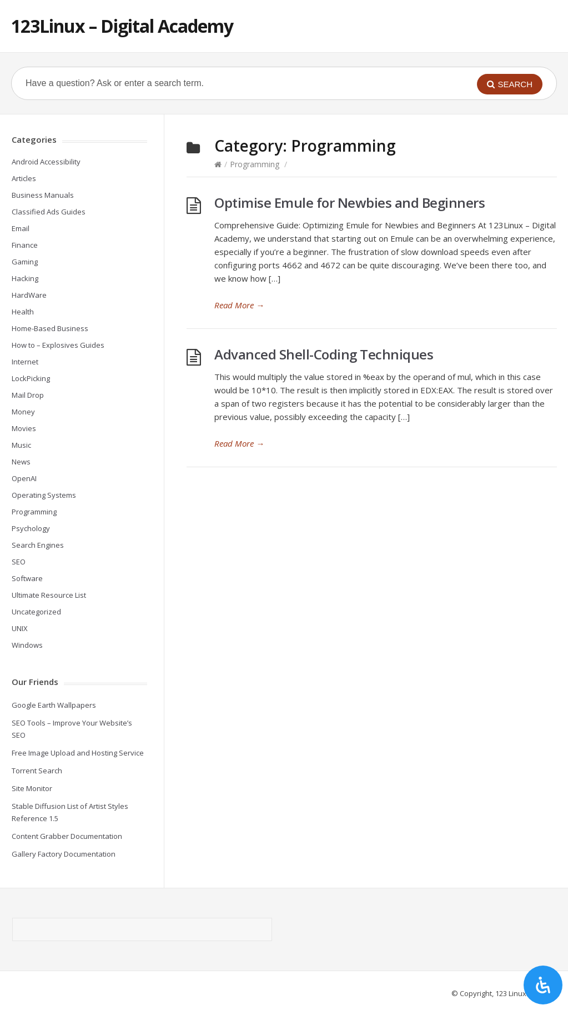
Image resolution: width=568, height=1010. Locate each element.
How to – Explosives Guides (58, 345)
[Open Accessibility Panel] (543, 985)
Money (23, 412)
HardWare (29, 295)
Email (20, 228)
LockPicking (31, 378)
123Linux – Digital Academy (122, 26)
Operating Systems (44, 495)
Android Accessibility (46, 162)
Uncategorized (36, 612)
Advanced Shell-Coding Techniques (323, 354)
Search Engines (38, 545)
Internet (25, 362)
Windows (27, 645)
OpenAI (24, 478)
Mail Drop (28, 395)
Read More (239, 305)
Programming (254, 164)
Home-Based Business (50, 328)
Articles (24, 178)
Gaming (25, 262)
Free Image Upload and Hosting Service (78, 753)
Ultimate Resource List (49, 595)
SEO (19, 562)
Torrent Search (37, 771)
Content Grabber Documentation (67, 836)
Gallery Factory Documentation (63, 854)
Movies (24, 428)
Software (27, 578)
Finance (25, 245)
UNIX (20, 628)
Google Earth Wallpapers (54, 705)
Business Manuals (43, 195)
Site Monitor (32, 788)
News (21, 462)
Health (23, 312)
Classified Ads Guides (49, 212)
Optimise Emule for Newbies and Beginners (349, 202)
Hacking (25, 278)
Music (21, 445)
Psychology (31, 528)
